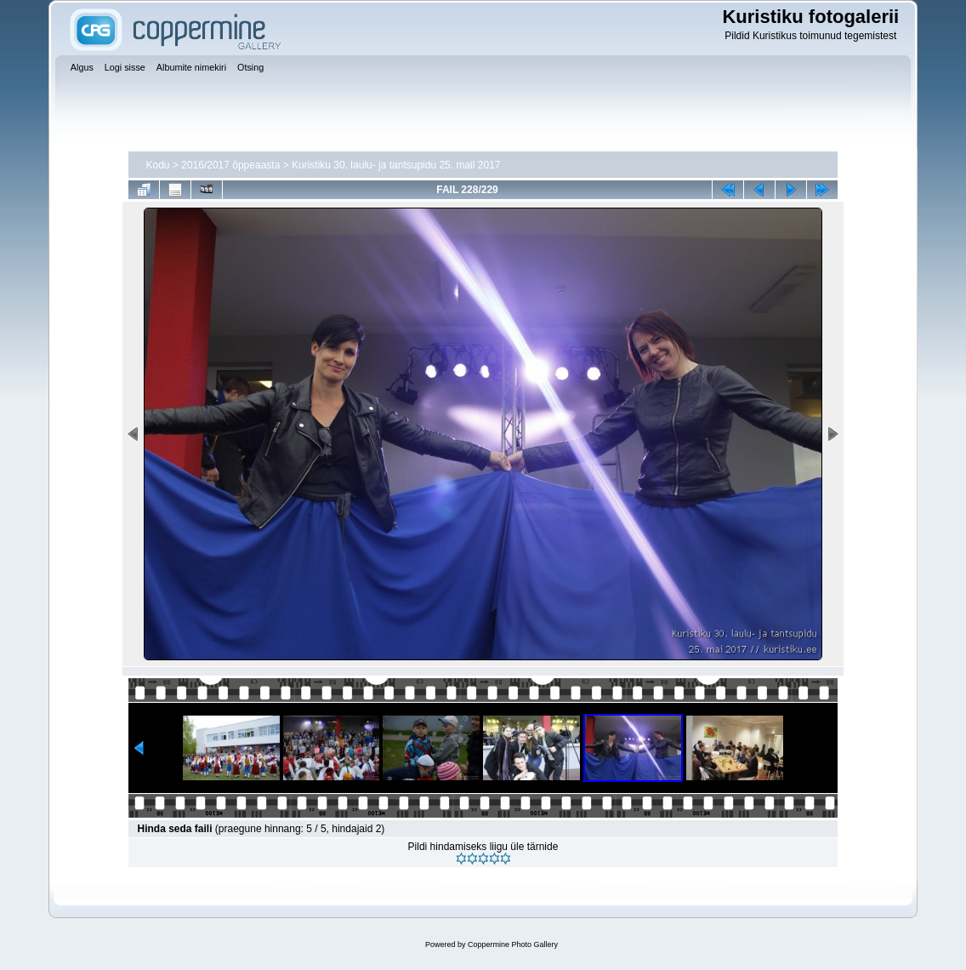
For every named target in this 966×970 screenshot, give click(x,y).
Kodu (157, 165)
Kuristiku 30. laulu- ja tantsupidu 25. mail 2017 (396, 165)
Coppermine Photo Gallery (513, 944)
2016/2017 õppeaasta (230, 165)
